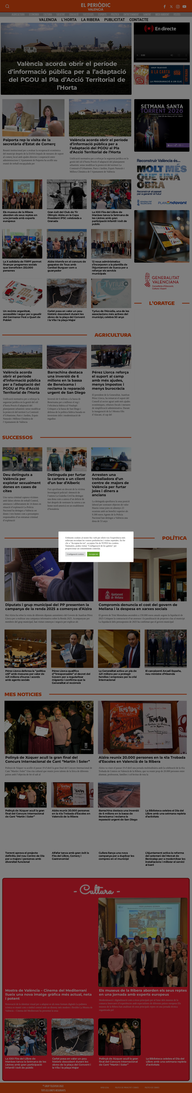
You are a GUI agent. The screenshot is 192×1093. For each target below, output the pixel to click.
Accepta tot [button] (93, 554)
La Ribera (90, 20)
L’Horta (69, 20)
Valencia (48, 20)
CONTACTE (138, 20)
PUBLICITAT (114, 20)
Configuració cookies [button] (75, 554)
